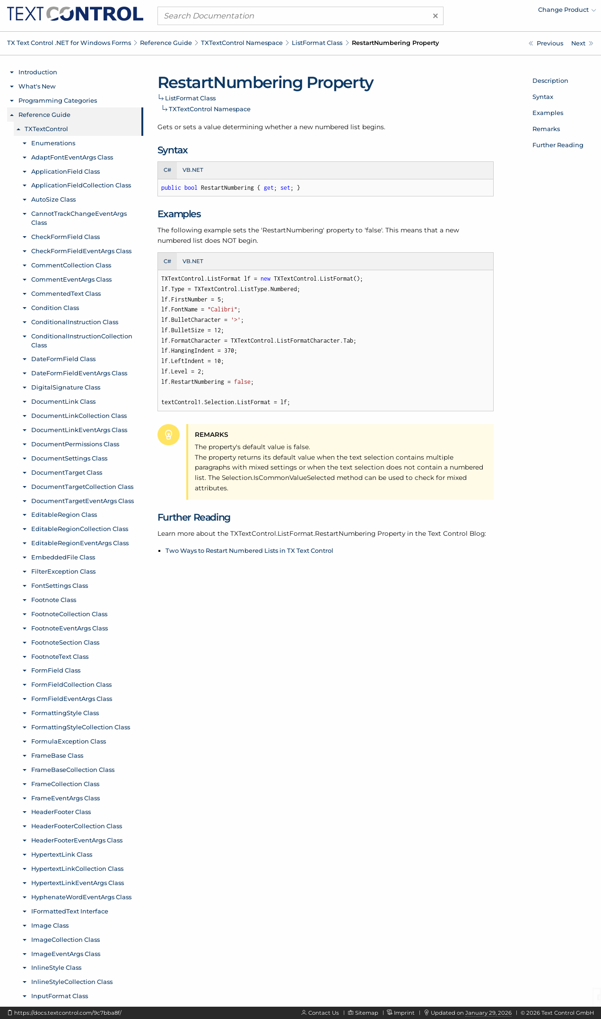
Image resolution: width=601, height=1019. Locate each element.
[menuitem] (513, 12)
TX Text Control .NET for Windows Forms (69, 42)
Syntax (542, 96)
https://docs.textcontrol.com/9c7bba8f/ (68, 1013)
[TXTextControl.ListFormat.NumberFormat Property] (546, 43)
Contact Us (323, 1013)
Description (550, 80)
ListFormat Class (317, 42)
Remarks (546, 129)
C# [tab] (167, 170)
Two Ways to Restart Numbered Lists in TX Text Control (249, 550)
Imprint (404, 1013)
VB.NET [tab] (193, 170)
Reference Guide (166, 42)
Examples (547, 112)
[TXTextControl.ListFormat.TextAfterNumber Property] (582, 43)
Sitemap (366, 1013)
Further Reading (558, 145)
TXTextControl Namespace (242, 42)
